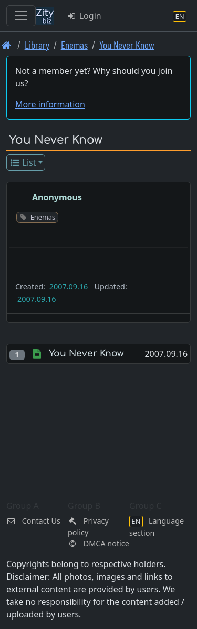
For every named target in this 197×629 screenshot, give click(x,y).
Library (37, 45)
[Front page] (6, 45)
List (22, 162)
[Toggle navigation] (21, 15)
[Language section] (180, 16)
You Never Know (126, 45)
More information (50, 104)
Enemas (74, 45)
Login (83, 15)
